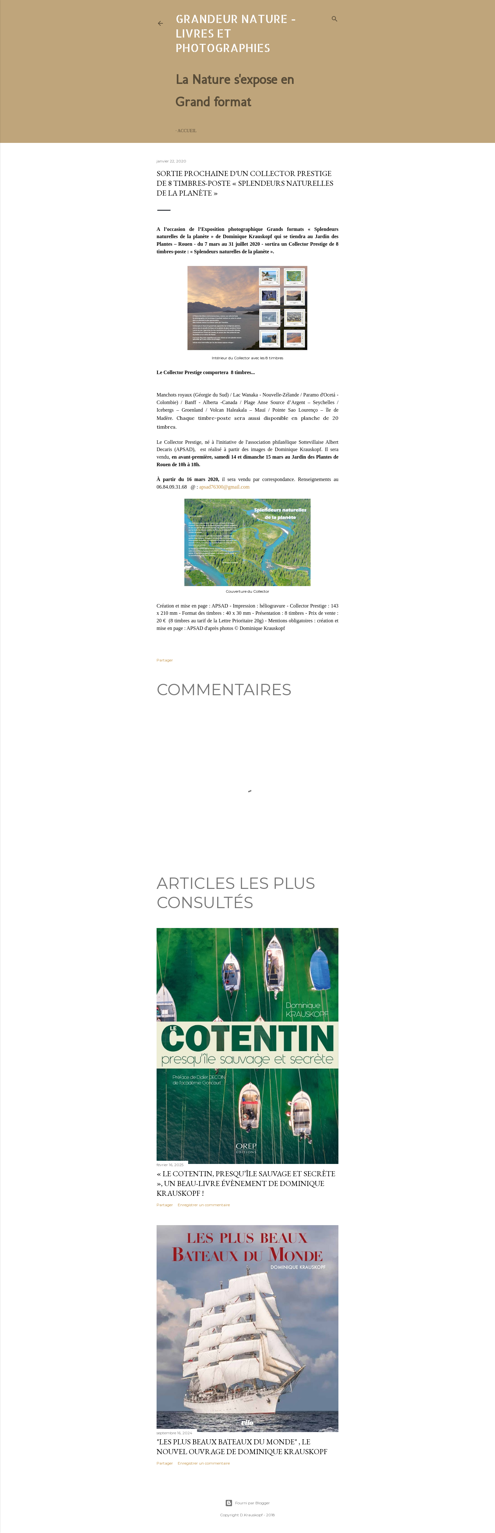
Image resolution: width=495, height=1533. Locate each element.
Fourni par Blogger (247, 1503)
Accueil (187, 130)
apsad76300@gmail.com (224, 487)
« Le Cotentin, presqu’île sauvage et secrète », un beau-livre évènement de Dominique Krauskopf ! (246, 1183)
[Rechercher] (334, 17)
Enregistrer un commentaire (204, 1204)
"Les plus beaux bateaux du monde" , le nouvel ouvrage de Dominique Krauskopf (242, 1446)
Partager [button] (165, 660)
